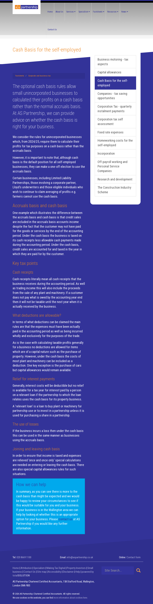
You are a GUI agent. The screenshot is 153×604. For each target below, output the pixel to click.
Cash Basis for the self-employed (113, 83)
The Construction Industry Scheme (114, 190)
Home (50, 12)
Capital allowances (109, 72)
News (124, 12)
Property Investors (76, 568)
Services (71, 12)
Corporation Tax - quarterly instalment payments (115, 109)
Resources (112, 12)
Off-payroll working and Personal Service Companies (112, 166)
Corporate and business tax (39, 76)
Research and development (115, 179)
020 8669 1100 (24, 557)
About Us (59, 12)
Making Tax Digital (56, 568)
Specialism (84, 12)
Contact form (134, 557)
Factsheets (98, 12)
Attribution (26, 568)
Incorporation (106, 153)
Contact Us (52, 29)
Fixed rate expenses (111, 132)
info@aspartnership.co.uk (80, 557)
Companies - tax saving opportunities (112, 96)
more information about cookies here (70, 597)
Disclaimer (68, 571)
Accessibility (54, 571)
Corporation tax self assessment (110, 121)
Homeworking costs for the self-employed (115, 143)
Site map (41, 571)
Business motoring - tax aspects (113, 62)
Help (77, 571)
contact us (66, 519)
